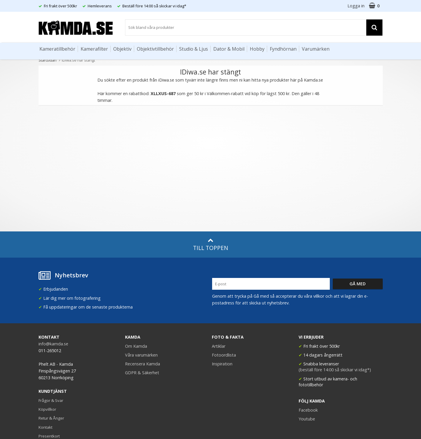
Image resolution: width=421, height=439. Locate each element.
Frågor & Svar (51, 400)
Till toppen (210, 244)
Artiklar (218, 346)
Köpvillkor (47, 409)
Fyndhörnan (283, 49)
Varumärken (316, 49)
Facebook (308, 410)
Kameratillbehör (57, 49)
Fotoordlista (224, 355)
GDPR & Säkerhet (142, 372)
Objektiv (122, 49)
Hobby (257, 49)
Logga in (356, 6)
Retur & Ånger (51, 418)
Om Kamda (136, 346)
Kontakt (45, 427)
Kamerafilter (94, 49)
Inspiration (222, 364)
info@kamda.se (53, 344)
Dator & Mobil (228, 49)
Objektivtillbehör (155, 49)
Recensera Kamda (142, 364)
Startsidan (47, 60)
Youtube (307, 419)
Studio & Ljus (193, 49)
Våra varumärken (141, 355)
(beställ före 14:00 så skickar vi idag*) (335, 369)
